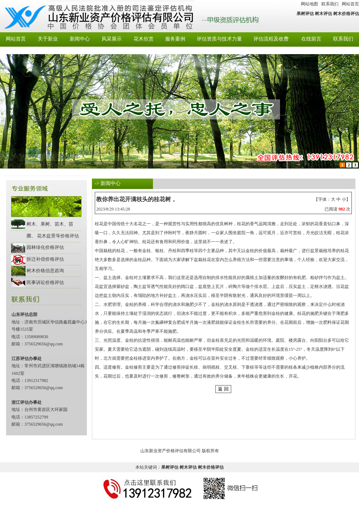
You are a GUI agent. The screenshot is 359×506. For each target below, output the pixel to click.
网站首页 (350, 3)
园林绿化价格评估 (45, 247)
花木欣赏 (144, 39)
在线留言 (311, 39)
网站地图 (309, 3)
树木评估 (323, 13)
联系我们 (330, 3)
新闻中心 (80, 39)
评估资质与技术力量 (219, 39)
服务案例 (175, 39)
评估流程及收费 (271, 39)
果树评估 (305, 13)
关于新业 (48, 39)
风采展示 (112, 39)
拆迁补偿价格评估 (45, 259)
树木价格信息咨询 (45, 270)
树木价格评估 (346, 13)
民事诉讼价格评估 (45, 282)
